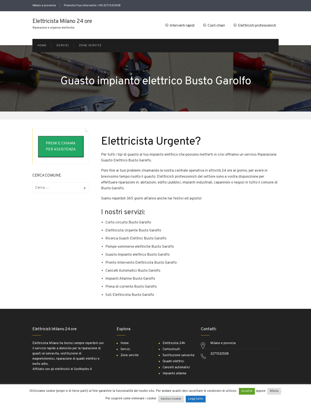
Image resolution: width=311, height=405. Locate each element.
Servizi (125, 349)
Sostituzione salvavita (178, 355)
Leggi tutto (195, 399)
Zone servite (130, 355)
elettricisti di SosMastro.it (73, 369)
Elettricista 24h (174, 343)
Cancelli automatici (176, 367)
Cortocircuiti (171, 349)
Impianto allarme (174, 374)
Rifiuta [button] (274, 391)
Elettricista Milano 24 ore (62, 21)
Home (125, 343)
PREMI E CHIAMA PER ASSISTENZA (61, 146)
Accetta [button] (246, 391)
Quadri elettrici (173, 361)
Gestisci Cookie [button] (171, 399)
